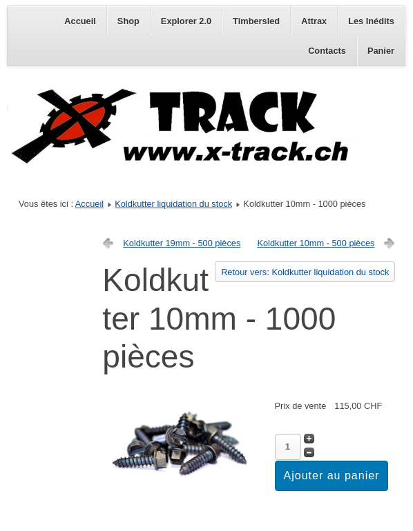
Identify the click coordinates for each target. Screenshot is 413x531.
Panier (380, 51)
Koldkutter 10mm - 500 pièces (315, 243)
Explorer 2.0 (186, 21)
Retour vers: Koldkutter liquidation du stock (305, 272)
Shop (128, 21)
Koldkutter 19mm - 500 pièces (181, 243)
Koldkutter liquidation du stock (173, 204)
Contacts (327, 51)
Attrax (314, 21)
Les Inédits (371, 21)
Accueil (80, 21)
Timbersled (256, 21)
